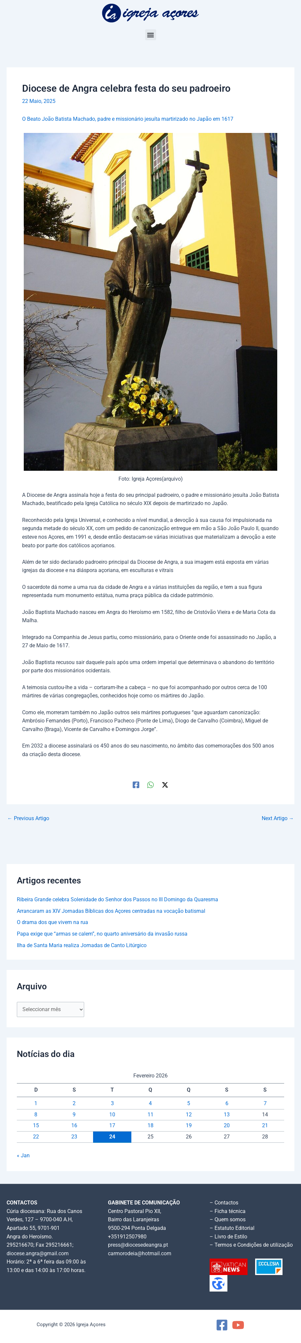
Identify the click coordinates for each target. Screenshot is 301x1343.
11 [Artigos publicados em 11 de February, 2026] (150, 1115)
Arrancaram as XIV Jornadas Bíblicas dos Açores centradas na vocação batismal (111, 911)
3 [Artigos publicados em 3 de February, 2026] (112, 1103)
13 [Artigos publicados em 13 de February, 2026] (227, 1115)
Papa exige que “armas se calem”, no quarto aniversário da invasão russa (102, 934)
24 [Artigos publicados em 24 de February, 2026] (112, 1137)
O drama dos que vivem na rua (52, 922)
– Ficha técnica (228, 1211)
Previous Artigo (28, 818)
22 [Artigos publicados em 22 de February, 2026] (36, 1137)
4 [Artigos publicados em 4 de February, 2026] (150, 1103)
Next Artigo (278, 818)
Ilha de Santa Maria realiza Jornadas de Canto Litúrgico (82, 945)
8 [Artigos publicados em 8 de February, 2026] (35, 1115)
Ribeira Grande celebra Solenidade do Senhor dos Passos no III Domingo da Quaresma (117, 900)
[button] (150, 34)
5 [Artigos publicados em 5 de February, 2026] (188, 1103)
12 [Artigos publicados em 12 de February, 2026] (189, 1115)
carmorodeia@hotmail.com (139, 1254)
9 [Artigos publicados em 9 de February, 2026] (74, 1115)
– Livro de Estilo (228, 1237)
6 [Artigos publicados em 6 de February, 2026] (226, 1103)
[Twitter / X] (165, 785)
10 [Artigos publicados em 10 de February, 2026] (112, 1115)
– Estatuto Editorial (232, 1228)
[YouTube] (238, 1325)
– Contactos (224, 1203)
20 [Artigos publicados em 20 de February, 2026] (227, 1126)
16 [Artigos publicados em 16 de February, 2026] (74, 1126)
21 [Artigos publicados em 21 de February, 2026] (265, 1126)
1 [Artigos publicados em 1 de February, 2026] (35, 1103)
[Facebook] (136, 785)
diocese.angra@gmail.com (38, 1254)
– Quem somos (228, 1220)
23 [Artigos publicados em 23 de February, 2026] (74, 1137)
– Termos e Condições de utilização (251, 1245)
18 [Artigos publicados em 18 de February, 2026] (150, 1126)
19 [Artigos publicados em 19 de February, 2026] (189, 1126)
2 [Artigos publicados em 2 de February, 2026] (74, 1103)
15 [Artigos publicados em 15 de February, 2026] (36, 1126)
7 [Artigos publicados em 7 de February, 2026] (265, 1103)
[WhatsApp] (150, 785)
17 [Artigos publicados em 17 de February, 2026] (112, 1126)
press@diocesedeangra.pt (138, 1245)
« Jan (23, 1156)
